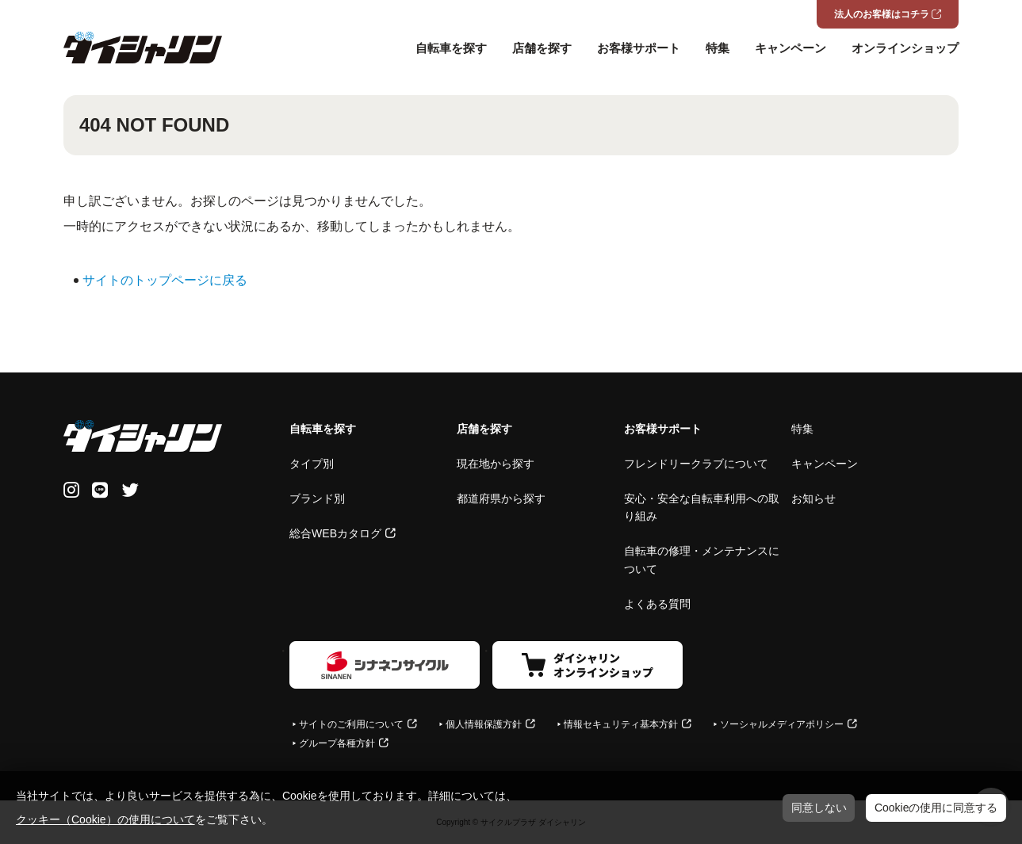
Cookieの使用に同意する (936, 807)
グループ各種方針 (337, 743)
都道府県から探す (501, 498)
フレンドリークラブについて (696, 463)
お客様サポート (638, 48)
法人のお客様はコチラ (881, 14)
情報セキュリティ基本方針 (621, 724)
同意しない (819, 807)
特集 (717, 48)
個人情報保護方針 (484, 724)
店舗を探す (542, 48)
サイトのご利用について (351, 724)
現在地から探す (495, 463)
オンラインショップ (905, 48)
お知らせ (813, 498)
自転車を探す (451, 48)
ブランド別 (317, 498)
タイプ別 (311, 463)
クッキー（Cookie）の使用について (105, 819)
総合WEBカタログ (335, 533)
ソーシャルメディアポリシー (782, 724)
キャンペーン (790, 48)
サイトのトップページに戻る (164, 280)
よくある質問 (657, 604)
